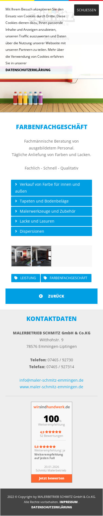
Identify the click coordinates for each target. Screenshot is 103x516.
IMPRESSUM (69, 502)
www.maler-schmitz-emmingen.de (51, 386)
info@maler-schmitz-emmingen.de (51, 380)
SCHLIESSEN (86, 10)
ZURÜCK (51, 296)
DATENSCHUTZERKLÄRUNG (28, 70)
